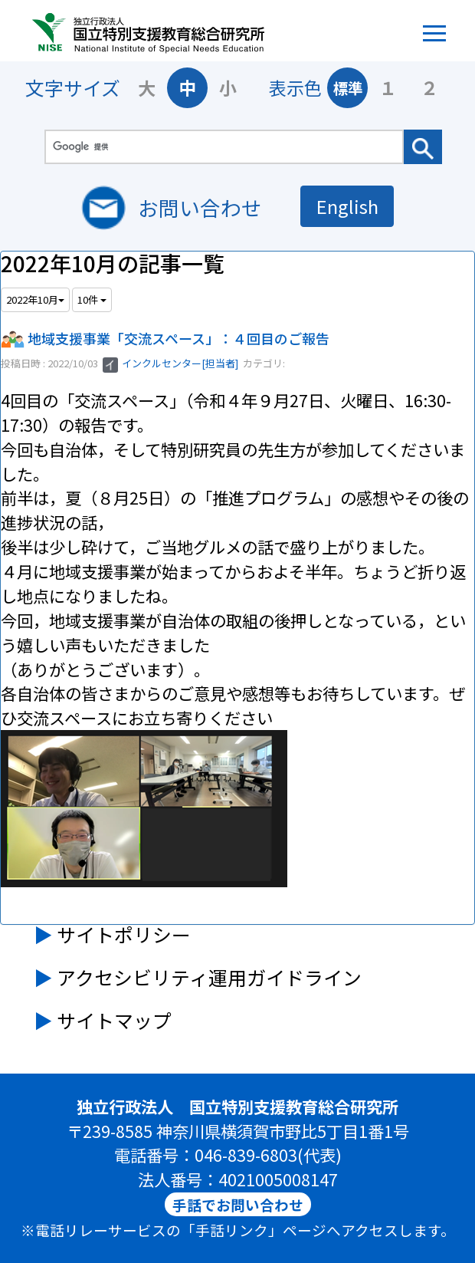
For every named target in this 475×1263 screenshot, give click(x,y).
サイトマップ (114, 1020)
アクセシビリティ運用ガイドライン (209, 977)
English (347, 205)
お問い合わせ (200, 207)
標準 (347, 88)
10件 (91, 299)
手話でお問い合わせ (237, 1204)
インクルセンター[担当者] (170, 363)
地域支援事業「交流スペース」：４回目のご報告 (178, 338)
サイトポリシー (124, 934)
